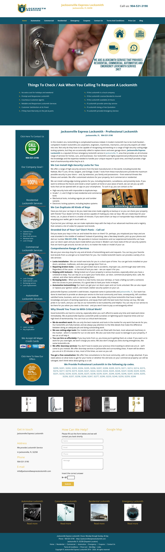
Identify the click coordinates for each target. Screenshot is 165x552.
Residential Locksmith (99, 501)
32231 (55, 373)
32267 (90, 376)
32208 (105, 368)
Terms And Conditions (115, 21)
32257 (71, 376)
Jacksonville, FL (93, 135)
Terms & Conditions (71, 547)
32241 (105, 373)
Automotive (35, 21)
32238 (92, 373)
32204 (80, 368)
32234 (68, 373)
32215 (142, 368)
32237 (86, 373)
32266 (133, 376)
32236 (80, 373)
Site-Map (92, 547)
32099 (55, 368)
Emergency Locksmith (132, 501)
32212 (130, 368)
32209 (111, 368)
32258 (77, 376)
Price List (132, 21)
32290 (102, 376)
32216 (55, 371)
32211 (123, 368)
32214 (136, 368)
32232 (62, 373)
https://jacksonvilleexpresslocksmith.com (91, 539)
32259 (127, 376)
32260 (83, 376)
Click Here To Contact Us (32, 136)
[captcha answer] (71, 477)
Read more (32, 523)
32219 (74, 371)
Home (24, 21)
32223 (99, 371)
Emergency (75, 21)
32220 (80, 371)
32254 (136, 373)
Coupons (86, 21)
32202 (68, 368)
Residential (62, 21)
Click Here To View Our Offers (32, 357)
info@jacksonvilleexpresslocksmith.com (34, 471)
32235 (74, 373)
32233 (108, 376)
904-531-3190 (139, 6)
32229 (136, 371)
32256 (65, 376)
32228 (130, 371)
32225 (111, 371)
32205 (86, 368)
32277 (96, 376)
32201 (62, 368)
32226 (117, 371)
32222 (92, 371)
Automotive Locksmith (32, 501)
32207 (99, 368)
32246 (123, 373)
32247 (130, 373)
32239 (99, 373)
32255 (142, 373)
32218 (68, 371)
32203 (74, 368)
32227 (123, 371)
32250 (121, 376)
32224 (105, 371)
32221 (86, 371)
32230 (142, 371)
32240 (114, 376)
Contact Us (98, 21)
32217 (62, 371)
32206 (92, 368)
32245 (117, 373)
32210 (117, 368)
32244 (111, 373)
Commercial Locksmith (66, 501)
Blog (141, 21)
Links (99, 547)
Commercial (49, 21)
